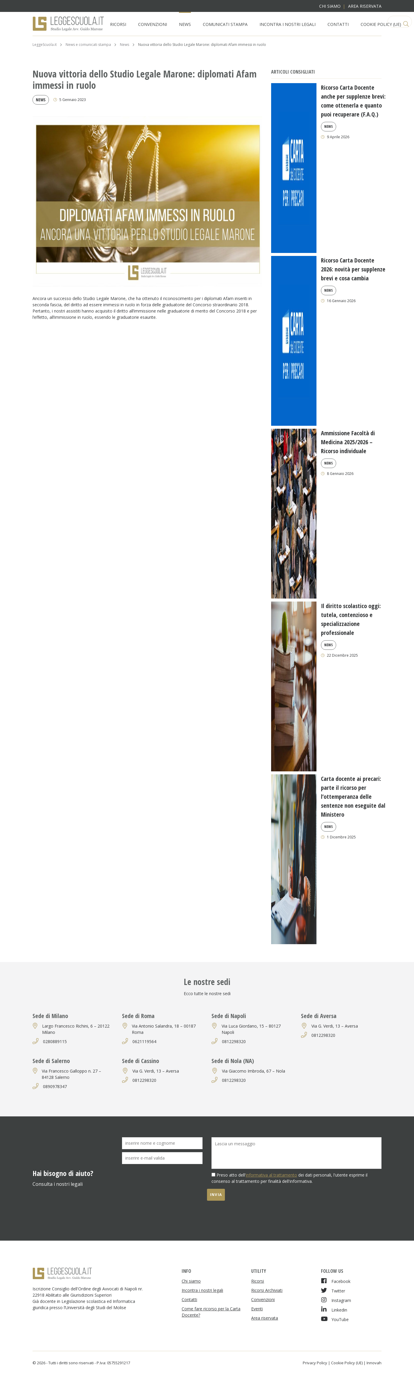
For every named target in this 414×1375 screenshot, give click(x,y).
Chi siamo (330, 6)
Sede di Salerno (51, 1061)
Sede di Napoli (228, 1016)
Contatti (338, 24)
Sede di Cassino (140, 1061)
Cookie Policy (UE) (381, 24)
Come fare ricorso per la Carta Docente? (211, 1312)
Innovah (374, 1362)
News (185, 24)
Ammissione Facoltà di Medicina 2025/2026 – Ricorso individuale (348, 442)
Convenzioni (152, 24)
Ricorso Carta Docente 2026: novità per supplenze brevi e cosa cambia (353, 269)
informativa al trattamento (271, 1175)
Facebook (335, 1281)
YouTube (335, 1319)
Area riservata (364, 6)
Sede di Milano (50, 1016)
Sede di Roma (138, 1016)
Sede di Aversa (318, 1016)
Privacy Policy (315, 1362)
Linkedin (334, 1309)
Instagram (336, 1300)
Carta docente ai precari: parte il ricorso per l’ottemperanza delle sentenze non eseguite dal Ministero (353, 796)
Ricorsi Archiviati (266, 1290)
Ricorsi (118, 24)
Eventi (257, 1309)
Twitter (333, 1290)
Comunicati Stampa (225, 24)
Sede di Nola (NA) (232, 1061)
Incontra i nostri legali (287, 24)
